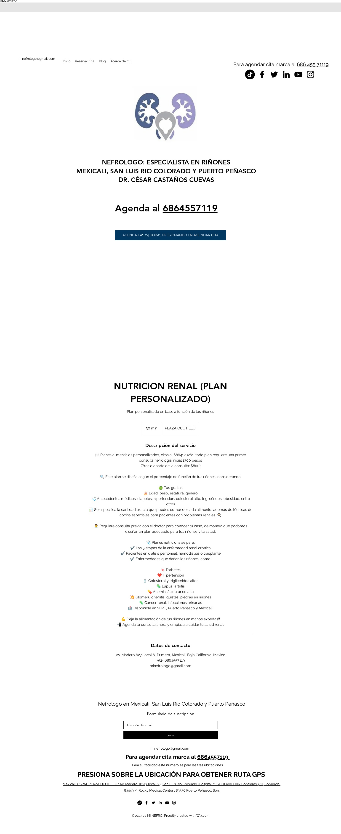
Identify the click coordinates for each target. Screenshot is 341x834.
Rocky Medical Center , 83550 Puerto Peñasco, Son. (179, 790)
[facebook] (262, 74)
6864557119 (190, 208)
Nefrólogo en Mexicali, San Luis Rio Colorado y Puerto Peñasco (171, 704)
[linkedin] (286, 74)
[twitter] (274, 74)
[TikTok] (250, 74)
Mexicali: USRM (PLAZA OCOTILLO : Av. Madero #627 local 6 (111, 784)
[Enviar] (170, 735)
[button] (170, 235)
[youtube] (298, 74)
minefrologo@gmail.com (169, 748)
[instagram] (310, 74)
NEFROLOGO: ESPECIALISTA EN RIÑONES (166, 162)
